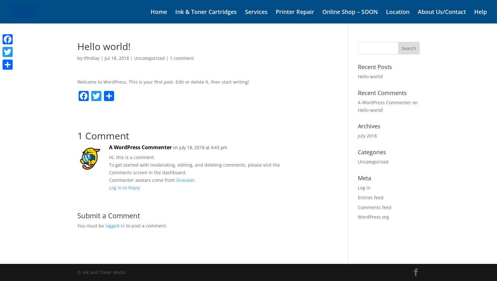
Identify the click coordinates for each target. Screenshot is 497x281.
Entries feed (371, 198)
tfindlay (92, 58)
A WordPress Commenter (140, 147)
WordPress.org (373, 217)
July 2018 (367, 136)
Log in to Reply (124, 188)
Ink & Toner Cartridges (206, 13)
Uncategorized (149, 58)
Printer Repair (295, 13)
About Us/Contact (442, 13)
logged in (115, 226)
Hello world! (370, 76)
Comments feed (374, 207)
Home (159, 13)
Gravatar (185, 180)
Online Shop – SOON (350, 13)
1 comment (182, 58)
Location (398, 13)
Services (256, 13)
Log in (364, 188)
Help (480, 13)
